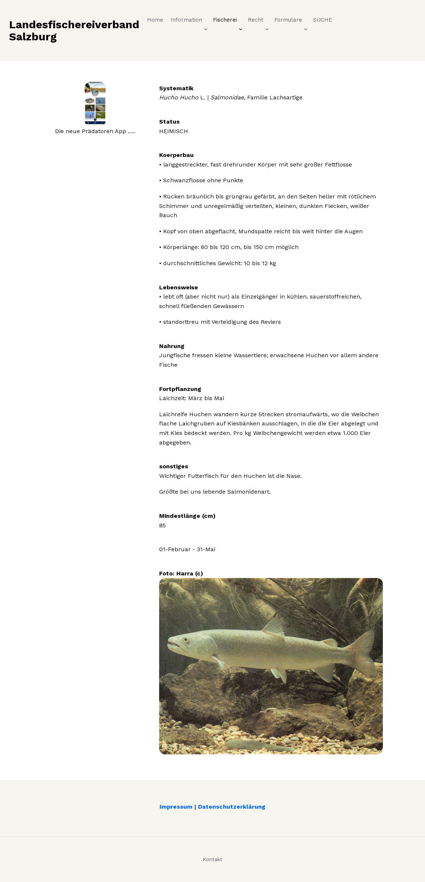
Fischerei (228, 22)
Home (155, 20)
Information (189, 22)
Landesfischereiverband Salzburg (74, 30)
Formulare (291, 22)
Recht (259, 22)
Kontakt (212, 859)
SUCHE (322, 20)
